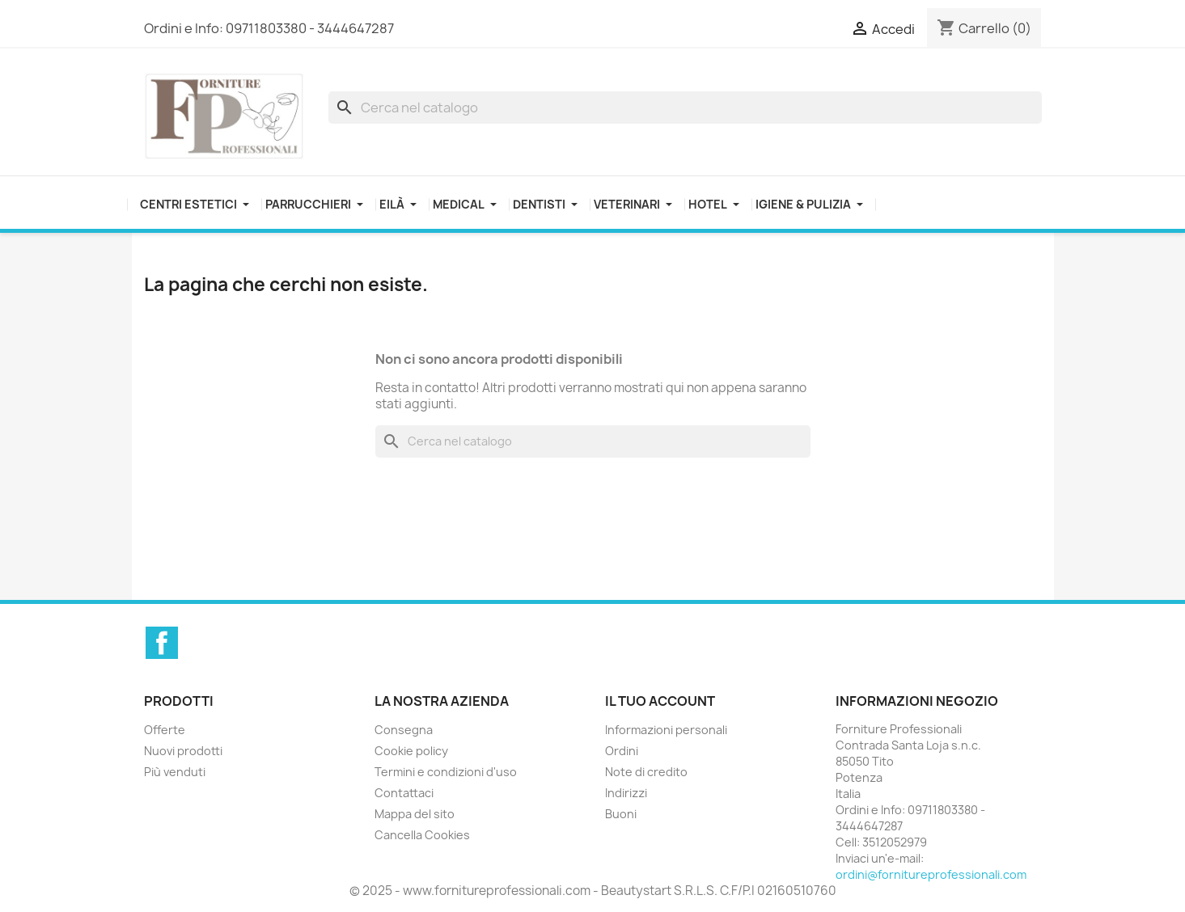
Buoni (621, 813)
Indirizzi (626, 792)
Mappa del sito (415, 813)
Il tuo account (660, 701)
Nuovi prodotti (183, 750)
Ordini (621, 750)
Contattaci (404, 792)
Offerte (164, 729)
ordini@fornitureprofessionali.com (931, 874)
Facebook (162, 643)
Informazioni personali (666, 729)
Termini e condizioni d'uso (446, 771)
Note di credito (646, 771)
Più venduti (174, 771)
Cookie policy (411, 750)
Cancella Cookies (422, 834)
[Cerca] (685, 107)
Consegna (404, 729)
